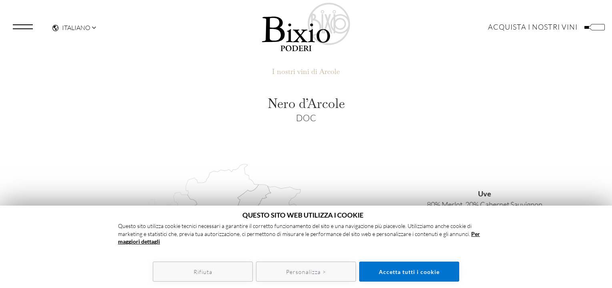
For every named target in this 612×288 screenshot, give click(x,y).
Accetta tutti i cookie (409, 271)
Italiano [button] (71, 30)
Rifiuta (203, 271)
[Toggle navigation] (23, 29)
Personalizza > (306, 271)
